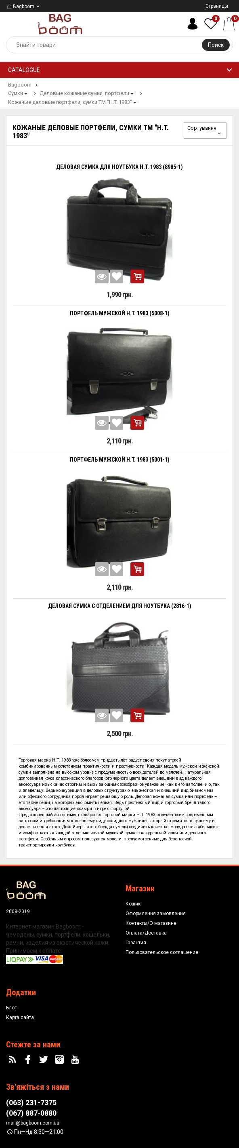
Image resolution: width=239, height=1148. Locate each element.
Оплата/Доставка (146, 933)
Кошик (133, 904)
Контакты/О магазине (151, 923)
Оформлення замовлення (156, 913)
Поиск (216, 45)
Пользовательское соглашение (162, 952)
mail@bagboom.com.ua (32, 1123)
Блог (11, 1008)
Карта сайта (20, 1017)
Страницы (216, 6)
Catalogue (24, 70)
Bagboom (20, 6)
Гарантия (136, 942)
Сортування (205, 130)
